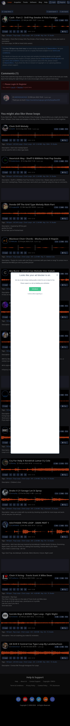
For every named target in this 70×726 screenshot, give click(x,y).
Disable (35, 289)
